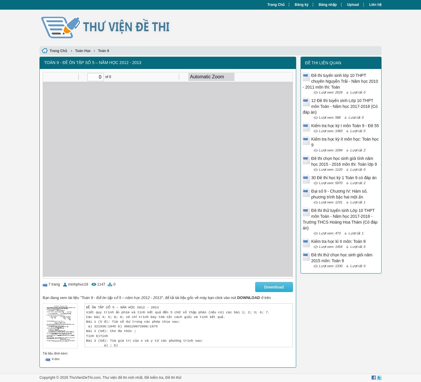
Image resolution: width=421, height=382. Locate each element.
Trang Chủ (275, 5)
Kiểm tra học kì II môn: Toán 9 (338, 241)
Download (274, 287)
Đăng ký (301, 5)
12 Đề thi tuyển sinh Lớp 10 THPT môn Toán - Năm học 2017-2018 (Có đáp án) (340, 106)
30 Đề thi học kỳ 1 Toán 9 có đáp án (344, 177)
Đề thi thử (173, 378)
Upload (353, 5)
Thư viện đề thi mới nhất (122, 378)
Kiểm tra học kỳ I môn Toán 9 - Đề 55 (345, 125)
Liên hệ (375, 5)
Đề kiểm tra (153, 378)
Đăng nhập (328, 5)
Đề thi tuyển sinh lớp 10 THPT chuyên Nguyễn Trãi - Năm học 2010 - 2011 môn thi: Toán (340, 81)
